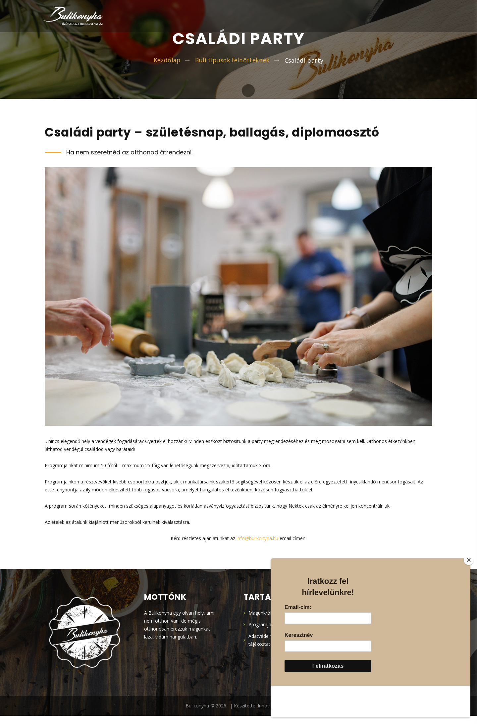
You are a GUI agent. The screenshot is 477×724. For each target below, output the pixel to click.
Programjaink (262, 633)
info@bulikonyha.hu (257, 546)
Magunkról (259, 621)
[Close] (469, 591)
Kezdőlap (166, 64)
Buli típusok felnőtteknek (233, 64)
